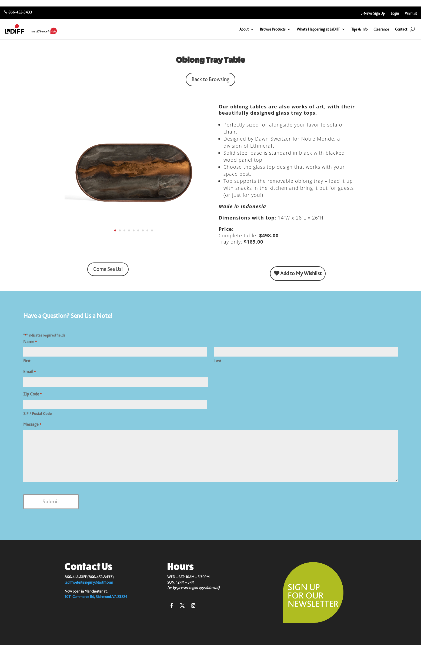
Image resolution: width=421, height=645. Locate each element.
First (26, 360)
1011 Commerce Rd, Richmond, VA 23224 (96, 596)
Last (217, 360)
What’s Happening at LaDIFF (318, 29)
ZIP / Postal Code (37, 413)
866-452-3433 (20, 12)
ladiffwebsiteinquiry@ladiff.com (89, 582)
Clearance (381, 29)
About (244, 29)
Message (32, 424)
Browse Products (272, 29)
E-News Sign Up (372, 13)
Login (395, 13)
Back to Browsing (210, 79)
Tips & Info (359, 29)
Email (29, 372)
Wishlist (411, 13)
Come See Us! (108, 269)
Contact (401, 29)
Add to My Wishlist (298, 273)
